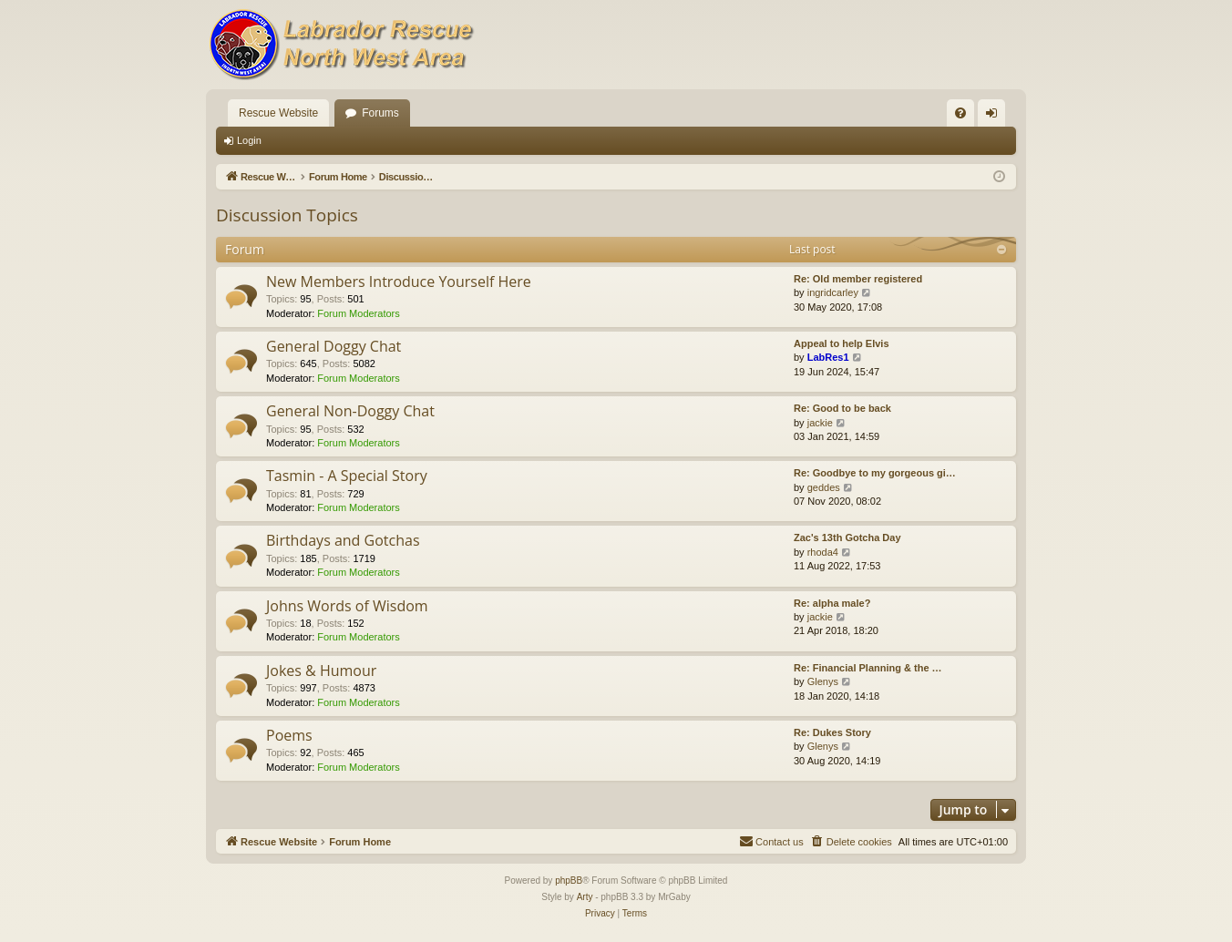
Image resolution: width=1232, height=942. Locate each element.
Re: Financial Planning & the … (868, 667)
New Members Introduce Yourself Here (398, 281)
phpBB (568, 880)
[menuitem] (960, 113)
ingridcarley (832, 292)
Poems (289, 735)
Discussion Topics (287, 215)
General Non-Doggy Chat (350, 411)
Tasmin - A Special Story (346, 476)
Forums (380, 113)
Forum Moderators (358, 313)
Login (249, 140)
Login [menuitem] (995, 117)
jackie (820, 422)
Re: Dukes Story (832, 732)
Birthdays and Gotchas (343, 540)
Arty (585, 897)
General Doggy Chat (333, 346)
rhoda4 (822, 552)
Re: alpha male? (832, 603)
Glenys (822, 681)
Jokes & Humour (321, 670)
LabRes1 (828, 357)
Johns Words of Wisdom (347, 606)
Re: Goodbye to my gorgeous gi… (875, 472)
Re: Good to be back (842, 408)
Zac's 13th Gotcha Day (847, 537)
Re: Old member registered (858, 278)
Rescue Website (278, 113)
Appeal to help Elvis (841, 343)
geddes (823, 487)
